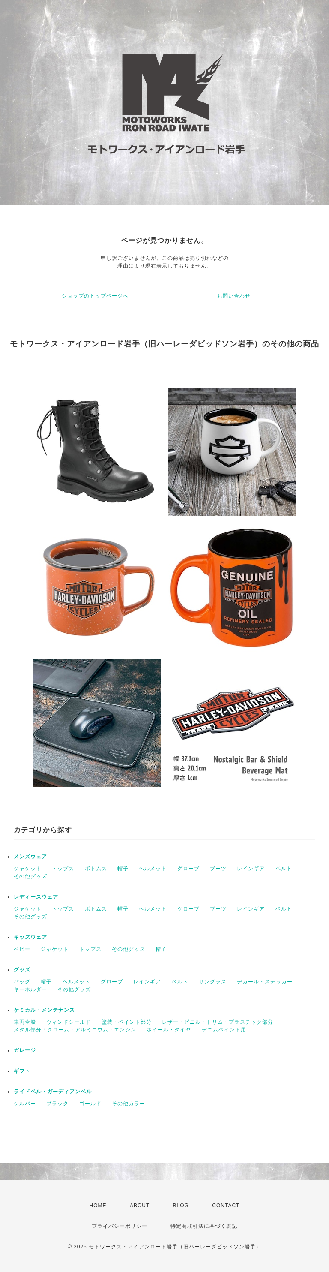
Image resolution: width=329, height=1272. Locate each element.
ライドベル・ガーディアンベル (53, 1092)
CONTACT (225, 1206)
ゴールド (90, 1104)
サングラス (213, 982)
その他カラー (128, 1104)
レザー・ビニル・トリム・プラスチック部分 (217, 1022)
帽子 (123, 869)
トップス (63, 869)
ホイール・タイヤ (169, 1030)
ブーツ (218, 869)
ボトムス (96, 869)
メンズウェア (30, 857)
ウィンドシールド (68, 1022)
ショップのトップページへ (95, 296)
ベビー (22, 949)
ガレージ (25, 1050)
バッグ (22, 982)
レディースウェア (36, 897)
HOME (98, 1206)
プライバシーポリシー (119, 1226)
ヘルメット (153, 869)
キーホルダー (30, 989)
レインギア (251, 869)
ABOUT (140, 1206)
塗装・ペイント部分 (127, 1022)
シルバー (25, 1104)
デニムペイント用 (224, 1030)
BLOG (181, 1206)
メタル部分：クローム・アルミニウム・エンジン (75, 1030)
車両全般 (25, 1022)
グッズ (22, 970)
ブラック (57, 1104)
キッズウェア (30, 937)
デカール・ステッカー (265, 982)
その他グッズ (30, 876)
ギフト (22, 1071)
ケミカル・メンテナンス (44, 1010)
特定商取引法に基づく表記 (203, 1226)
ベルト (283, 869)
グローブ (188, 869)
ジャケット (28, 869)
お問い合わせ (234, 296)
